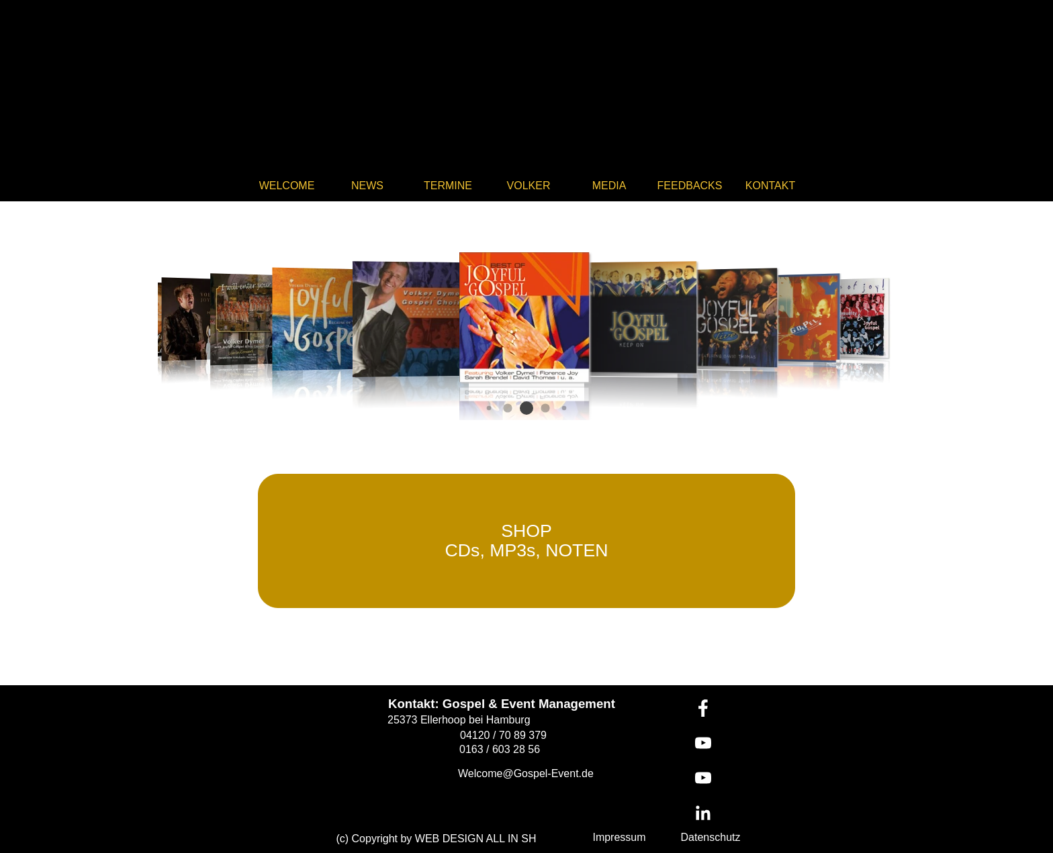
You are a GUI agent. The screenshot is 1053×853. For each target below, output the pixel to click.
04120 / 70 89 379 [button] (503, 735)
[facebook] (703, 708)
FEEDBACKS (690, 185)
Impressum (618, 837)
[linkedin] (703, 813)
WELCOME (287, 185)
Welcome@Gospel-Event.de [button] (526, 773)
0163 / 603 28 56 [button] (499, 749)
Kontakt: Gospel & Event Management (501, 704)
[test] (526, 541)
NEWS (367, 185)
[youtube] (703, 743)
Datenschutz (711, 837)
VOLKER (529, 185)
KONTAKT (770, 185)
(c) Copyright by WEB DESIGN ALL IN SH (436, 838)
